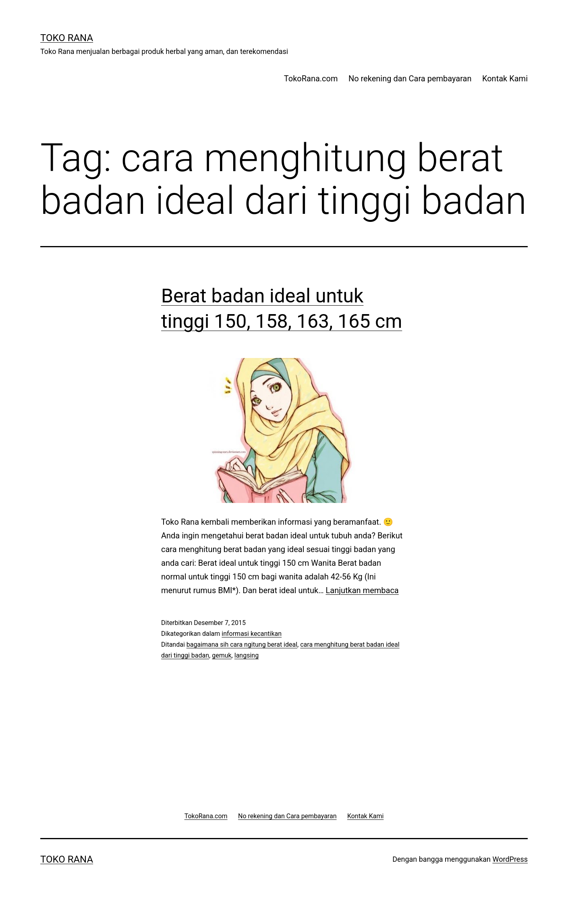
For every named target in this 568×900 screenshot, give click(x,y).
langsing (246, 655)
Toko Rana (66, 37)
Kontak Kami (505, 78)
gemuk (221, 655)
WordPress (510, 859)
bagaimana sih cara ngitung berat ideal (242, 644)
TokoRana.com (311, 78)
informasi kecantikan (252, 633)
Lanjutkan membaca (362, 590)
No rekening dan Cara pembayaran (410, 78)
